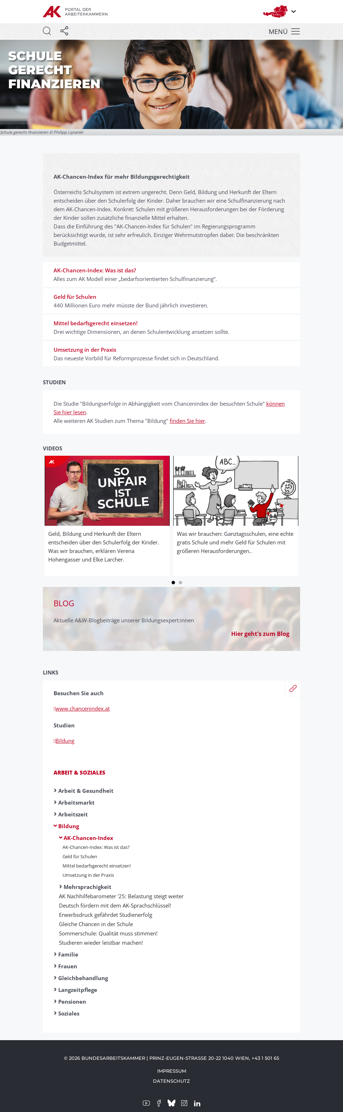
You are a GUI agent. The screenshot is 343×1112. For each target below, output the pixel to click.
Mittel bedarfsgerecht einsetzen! (97, 866)
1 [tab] (173, 581)
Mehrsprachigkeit (87, 886)
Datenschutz (171, 1081)
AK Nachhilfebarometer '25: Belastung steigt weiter (121, 896)
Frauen (67, 966)
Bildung (68, 826)
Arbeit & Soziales (79, 772)
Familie (68, 954)
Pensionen (72, 1001)
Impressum (171, 1071)
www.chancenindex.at (82, 708)
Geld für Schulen (80, 856)
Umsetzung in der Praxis (88, 875)
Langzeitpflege (77, 989)
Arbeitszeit (73, 814)
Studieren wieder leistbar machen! (101, 942)
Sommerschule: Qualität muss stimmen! (108, 933)
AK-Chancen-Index (88, 837)
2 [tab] (180, 581)
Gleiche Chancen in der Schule (96, 924)
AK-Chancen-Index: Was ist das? (96, 847)
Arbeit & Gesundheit (86, 790)
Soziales (68, 1013)
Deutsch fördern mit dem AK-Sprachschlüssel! (115, 905)
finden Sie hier (187, 420)
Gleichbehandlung (83, 978)
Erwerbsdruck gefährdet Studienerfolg (105, 914)
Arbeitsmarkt (76, 802)
